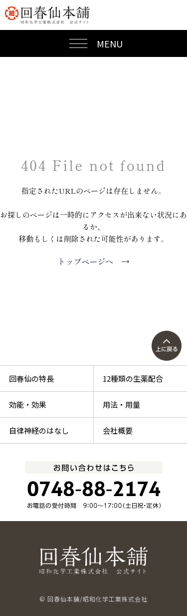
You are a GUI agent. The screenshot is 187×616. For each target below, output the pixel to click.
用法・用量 (121, 404)
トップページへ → (93, 261)
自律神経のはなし (39, 430)
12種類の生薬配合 (133, 378)
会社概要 (118, 430)
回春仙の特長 (31, 378)
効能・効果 (27, 404)
